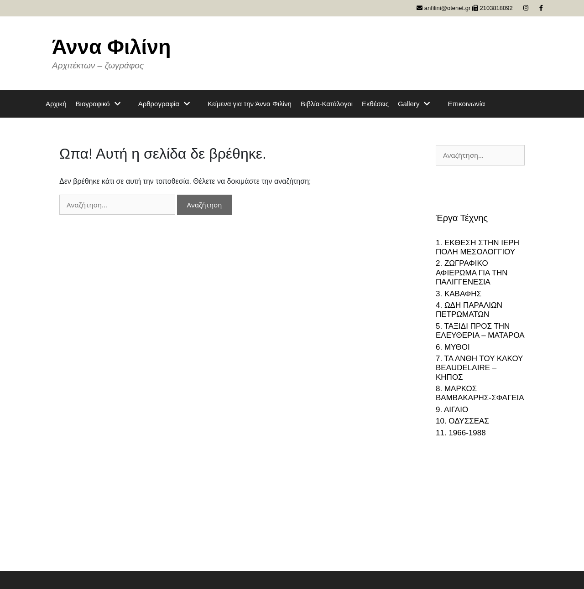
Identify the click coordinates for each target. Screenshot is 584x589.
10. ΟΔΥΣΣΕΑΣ (462, 421)
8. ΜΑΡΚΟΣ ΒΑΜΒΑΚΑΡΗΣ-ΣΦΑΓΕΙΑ (480, 393)
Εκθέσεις (375, 104)
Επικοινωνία (466, 104)
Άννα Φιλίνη (111, 46)
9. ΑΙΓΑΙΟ (452, 409)
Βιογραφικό (102, 104)
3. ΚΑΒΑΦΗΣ (458, 293)
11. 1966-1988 (461, 433)
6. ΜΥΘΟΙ (453, 347)
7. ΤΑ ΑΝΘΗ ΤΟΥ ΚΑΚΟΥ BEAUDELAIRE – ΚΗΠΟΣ (479, 368)
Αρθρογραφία (168, 104)
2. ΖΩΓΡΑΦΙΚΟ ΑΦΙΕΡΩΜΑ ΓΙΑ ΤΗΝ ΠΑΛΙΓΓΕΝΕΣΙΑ (472, 272)
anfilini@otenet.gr (443, 8)
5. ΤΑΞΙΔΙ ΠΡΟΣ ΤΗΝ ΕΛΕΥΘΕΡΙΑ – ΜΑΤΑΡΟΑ (480, 331)
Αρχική (56, 104)
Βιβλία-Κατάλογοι (327, 104)
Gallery (418, 104)
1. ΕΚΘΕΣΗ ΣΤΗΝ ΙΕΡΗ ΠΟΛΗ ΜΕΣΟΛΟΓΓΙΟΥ (477, 247)
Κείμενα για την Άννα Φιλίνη (250, 104)
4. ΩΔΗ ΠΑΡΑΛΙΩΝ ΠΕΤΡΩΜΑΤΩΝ (469, 310)
